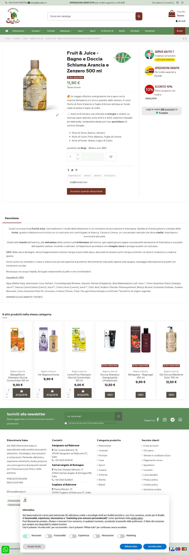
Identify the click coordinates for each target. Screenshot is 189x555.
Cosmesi (103, 450)
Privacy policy (110, 423)
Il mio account (151, 445)
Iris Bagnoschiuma (48, 374)
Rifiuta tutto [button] (131, 546)
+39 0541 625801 (63, 479)
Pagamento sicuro (153, 460)
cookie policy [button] (137, 518)
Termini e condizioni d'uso (157, 455)
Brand (102, 484)
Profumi (103, 455)
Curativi (103, 470)
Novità (102, 479)
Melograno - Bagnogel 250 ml (140, 376)
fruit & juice (110, 175)
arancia (87, 175)
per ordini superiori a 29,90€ (97, 2)
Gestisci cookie (15, 505)
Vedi (110, 394)
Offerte (103, 474)
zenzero (97, 175)
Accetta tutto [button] (155, 546)
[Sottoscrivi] (118, 416)
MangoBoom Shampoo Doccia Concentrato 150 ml (18, 377)
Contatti (168, 2)
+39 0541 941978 (165, 59)
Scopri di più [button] (34, 546)
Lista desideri (151, 474)
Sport (102, 465)
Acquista (93, 156)
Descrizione (12, 218)
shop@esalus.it (17, 491)
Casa (101, 460)
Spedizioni (149, 465)
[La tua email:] (89, 416)
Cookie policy (151, 484)
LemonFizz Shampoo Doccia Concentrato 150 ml (79, 377)
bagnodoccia (74, 175)
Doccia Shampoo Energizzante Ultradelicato (109, 377)
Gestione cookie (152, 489)
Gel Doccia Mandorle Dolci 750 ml (171, 376)
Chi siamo (157, 2)
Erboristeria (105, 445)
